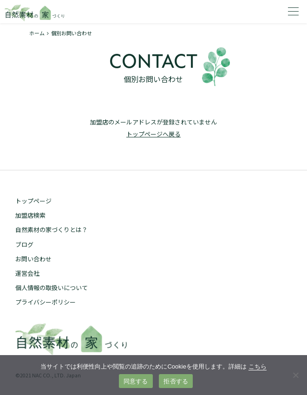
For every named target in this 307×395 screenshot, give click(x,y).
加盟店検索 (30, 215)
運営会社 (27, 273)
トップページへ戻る (153, 134)
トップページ (33, 200)
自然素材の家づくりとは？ (51, 229)
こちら (257, 366)
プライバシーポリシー (45, 302)
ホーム (37, 33)
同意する (136, 381)
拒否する (175, 381)
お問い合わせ (33, 258)
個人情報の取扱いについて (51, 287)
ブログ (24, 244)
